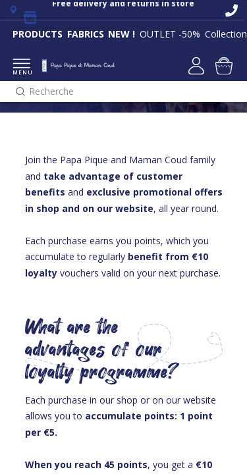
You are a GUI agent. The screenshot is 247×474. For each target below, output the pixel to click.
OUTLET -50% (170, 34)
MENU (21, 67)
